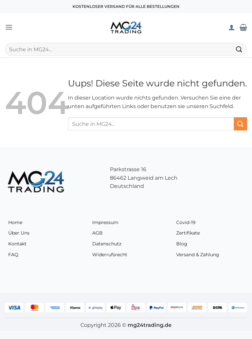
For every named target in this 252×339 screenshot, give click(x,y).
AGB (97, 233)
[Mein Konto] (231, 27)
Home (15, 222)
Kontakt (17, 244)
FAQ (13, 255)
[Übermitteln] (239, 49)
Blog (181, 244)
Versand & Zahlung (197, 255)
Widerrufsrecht (109, 255)
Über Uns (19, 233)
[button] (9, 27)
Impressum (105, 222)
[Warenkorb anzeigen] (243, 27)
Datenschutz (106, 244)
